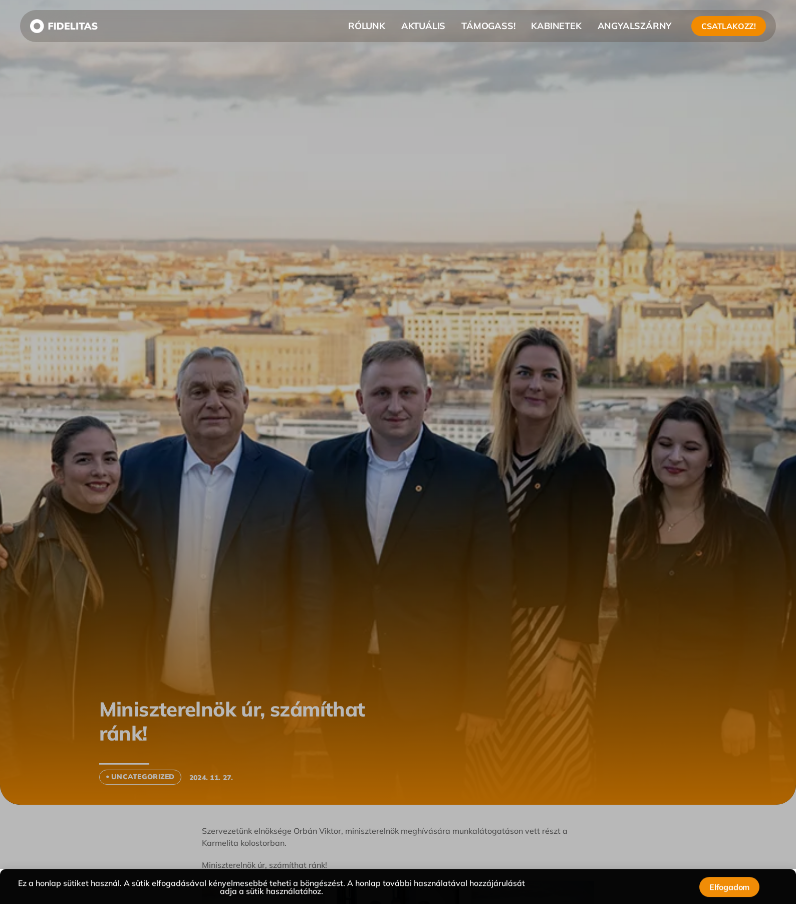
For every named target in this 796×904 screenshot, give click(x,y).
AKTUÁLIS (423, 26)
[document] (398, 452)
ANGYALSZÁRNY (635, 26)
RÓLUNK (366, 26)
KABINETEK (556, 26)
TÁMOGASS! (488, 26)
